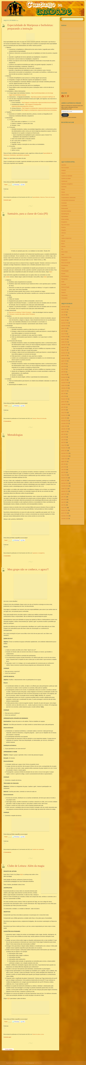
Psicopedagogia (64, 270)
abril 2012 (63, 472)
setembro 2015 (64, 388)
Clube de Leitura (36, 1034)
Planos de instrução (50, 197)
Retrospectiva (64, 279)
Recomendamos (65, 276)
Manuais (63, 241)
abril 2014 (63, 409)
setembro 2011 (64, 491)
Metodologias (15, 434)
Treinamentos (64, 295)
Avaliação (63, 170)
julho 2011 (63, 496)
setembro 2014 (64, 404)
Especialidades (36, 197)
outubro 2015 (64, 385)
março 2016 (64, 374)
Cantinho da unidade (66, 178)
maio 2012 (63, 469)
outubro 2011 (64, 488)
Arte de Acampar (65, 167)
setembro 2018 (64, 325)
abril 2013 (63, 442)
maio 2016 (63, 369)
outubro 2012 (64, 458)
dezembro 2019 (64, 323)
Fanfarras (63, 227)
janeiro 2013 (64, 450)
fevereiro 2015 (64, 399)
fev (3, 25)
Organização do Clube (66, 257)
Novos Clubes (64, 251)
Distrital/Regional (65, 213)
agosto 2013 (64, 431)
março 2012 (64, 475)
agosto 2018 (64, 328)
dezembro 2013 (64, 420)
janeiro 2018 (64, 339)
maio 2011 (63, 502)
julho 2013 (63, 434)
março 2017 (64, 350)
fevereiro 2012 (64, 477)
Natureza (42, 197)
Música (62, 243)
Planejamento (64, 260)
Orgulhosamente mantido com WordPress (15, 1063)
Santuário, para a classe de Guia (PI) (27, 213)
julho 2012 (63, 464)
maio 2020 (63, 312)
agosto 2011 (64, 494)
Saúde (62, 281)
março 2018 (64, 333)
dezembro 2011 (64, 483)
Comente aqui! (7, 200)
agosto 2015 (64, 390)
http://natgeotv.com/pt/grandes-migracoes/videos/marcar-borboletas (39, 110)
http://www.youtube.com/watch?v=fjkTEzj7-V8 (43, 97)
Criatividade (64, 203)
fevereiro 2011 (64, 510)
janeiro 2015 (64, 401)
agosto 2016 (64, 361)
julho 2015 (63, 393)
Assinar (65, 115)
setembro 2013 (64, 428)
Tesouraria (63, 290)
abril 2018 (63, 331)
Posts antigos (8, 1049)
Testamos (63, 292)
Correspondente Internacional (68, 200)
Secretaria (63, 284)
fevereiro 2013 (64, 447)
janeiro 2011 (64, 513)
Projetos (63, 268)
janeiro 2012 (64, 480)
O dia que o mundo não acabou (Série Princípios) (22, 314)
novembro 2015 (64, 382)
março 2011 (64, 507)
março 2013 (64, 445)
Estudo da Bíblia (65, 219)
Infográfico (63, 230)
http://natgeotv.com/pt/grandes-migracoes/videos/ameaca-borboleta (39, 108)
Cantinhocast (64, 181)
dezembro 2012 (64, 453)
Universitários (64, 298)
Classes (34, 418)
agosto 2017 (64, 347)
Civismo (63, 189)
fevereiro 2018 (64, 336)
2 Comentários (7, 421)
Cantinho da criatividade (38, 849)
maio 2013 (63, 439)
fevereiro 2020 (64, 317)
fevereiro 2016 (64, 377)
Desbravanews (64, 208)
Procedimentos (64, 265)
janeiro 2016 (64, 380)
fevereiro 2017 (64, 352)
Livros (42, 1034)
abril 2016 (63, 371)
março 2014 (64, 412)
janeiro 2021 (64, 309)
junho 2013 (63, 437)
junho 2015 (63, 396)
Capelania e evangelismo (38, 553)
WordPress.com (38, 1063)
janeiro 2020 (64, 320)
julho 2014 (63, 407)
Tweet (5, 184)
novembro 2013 (64, 423)
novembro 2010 (64, 518)
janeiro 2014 (64, 418)
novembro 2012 (64, 456)
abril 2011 (63, 505)
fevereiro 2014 (64, 415)
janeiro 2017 (64, 355)
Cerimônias (63, 186)
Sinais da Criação (65, 287)
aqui (8, 158)
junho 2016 (63, 366)
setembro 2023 (64, 306)
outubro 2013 (64, 426)
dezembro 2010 (64, 515)
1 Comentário (7, 555)
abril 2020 (63, 314)
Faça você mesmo (65, 224)
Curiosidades (64, 205)
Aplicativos (63, 165)
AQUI (50, 271)
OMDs (62, 254)
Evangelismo (64, 222)
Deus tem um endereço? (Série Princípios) (20, 312)
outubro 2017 (64, 342)
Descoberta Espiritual (66, 211)
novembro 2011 (64, 485)
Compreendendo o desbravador (68, 197)
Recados (63, 273)
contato (7, 276)
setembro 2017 (64, 344)
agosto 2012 (64, 461)
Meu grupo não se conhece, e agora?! (28, 569)
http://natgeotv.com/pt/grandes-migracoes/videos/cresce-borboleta (39, 102)
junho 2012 (63, 467)
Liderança (63, 232)
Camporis (63, 173)
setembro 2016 (64, 358)
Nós (62, 249)
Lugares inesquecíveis (66, 238)
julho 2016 (63, 363)
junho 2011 (63, 499)
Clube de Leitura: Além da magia (25, 865)
